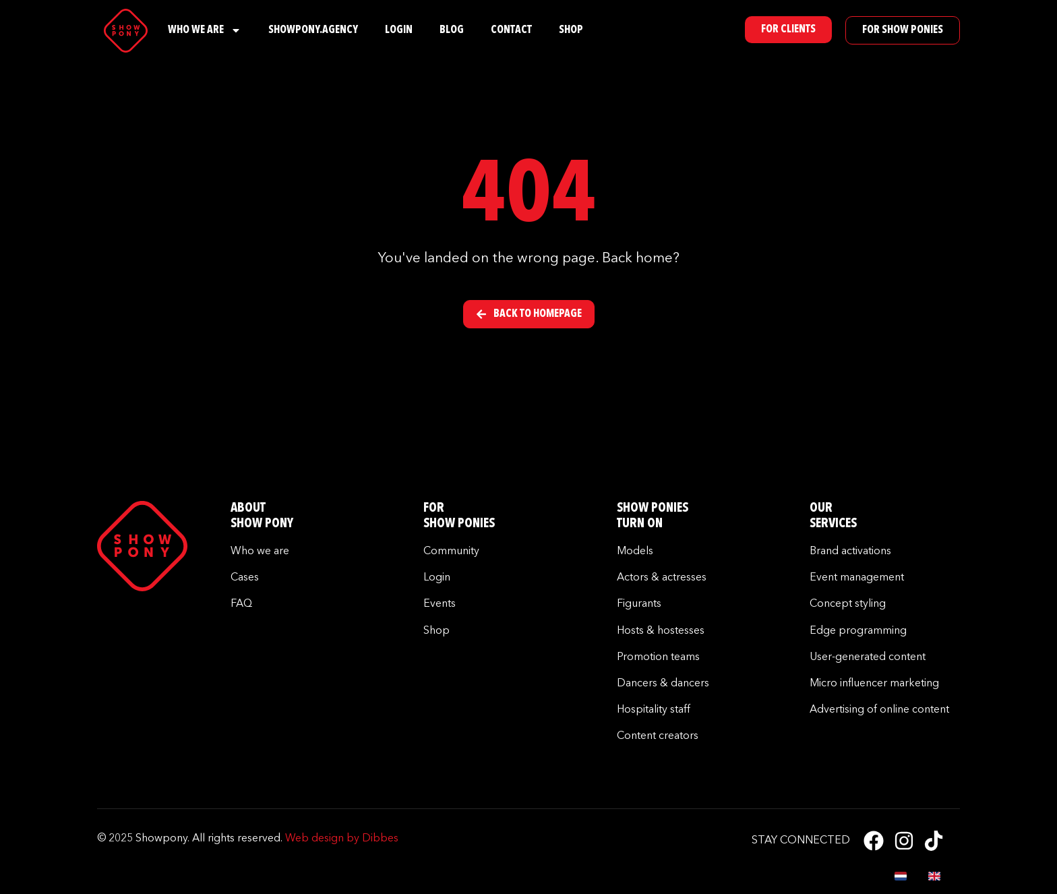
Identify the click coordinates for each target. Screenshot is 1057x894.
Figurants (639, 604)
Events (439, 604)
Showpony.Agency (313, 30)
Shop (571, 30)
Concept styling (848, 604)
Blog (452, 30)
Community (451, 551)
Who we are (260, 551)
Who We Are (204, 30)
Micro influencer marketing (874, 683)
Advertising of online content (879, 710)
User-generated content (868, 657)
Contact (511, 30)
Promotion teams (658, 657)
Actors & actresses (661, 577)
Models (635, 551)
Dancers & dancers (663, 683)
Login (399, 30)
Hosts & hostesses (660, 631)
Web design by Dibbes (341, 838)
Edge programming (858, 631)
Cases (245, 577)
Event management (857, 577)
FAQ (241, 604)
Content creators (657, 736)
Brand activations (850, 551)
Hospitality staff (653, 710)
